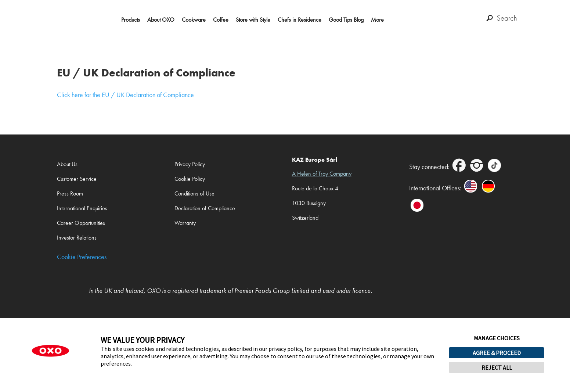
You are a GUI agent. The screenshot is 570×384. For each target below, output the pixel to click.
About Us (67, 164)
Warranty (185, 223)
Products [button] (130, 19)
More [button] (377, 19)
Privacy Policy (189, 164)
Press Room (70, 193)
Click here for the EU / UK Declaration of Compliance (125, 94)
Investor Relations (77, 237)
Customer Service (77, 179)
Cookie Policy (189, 179)
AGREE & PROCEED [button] (497, 352)
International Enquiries (82, 208)
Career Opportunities (81, 223)
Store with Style (253, 19)
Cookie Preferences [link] (82, 257)
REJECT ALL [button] (496, 367)
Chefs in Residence (299, 19)
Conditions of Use (194, 193)
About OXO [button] (160, 19)
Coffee (220, 19)
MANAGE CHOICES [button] (497, 338)
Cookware (194, 19)
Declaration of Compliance (204, 208)
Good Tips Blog (346, 19)
